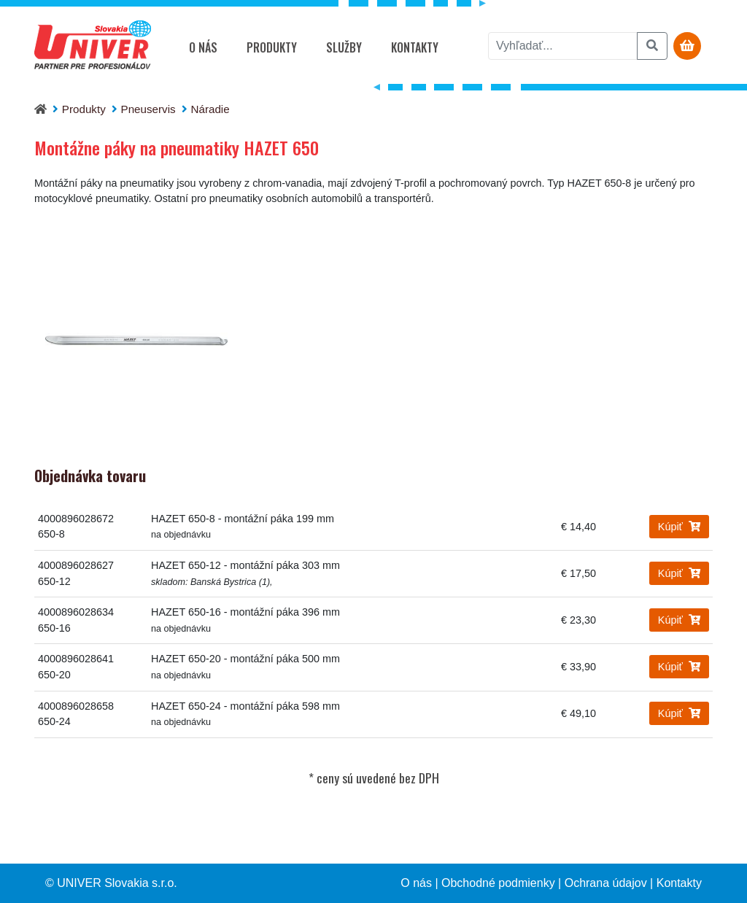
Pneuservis (148, 109)
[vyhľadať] (563, 46)
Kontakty (414, 47)
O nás (203, 47)
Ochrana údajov (606, 883)
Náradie (209, 109)
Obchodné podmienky (498, 883)
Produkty (272, 47)
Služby (344, 47)
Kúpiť (679, 526)
